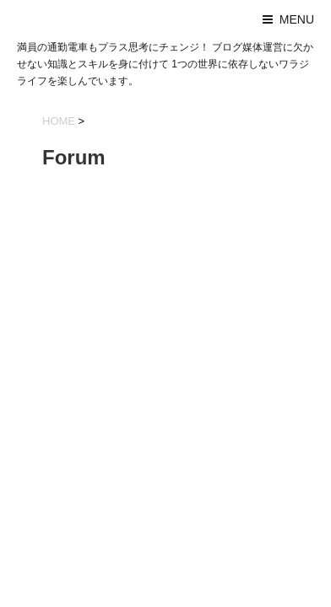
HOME (58, 121)
